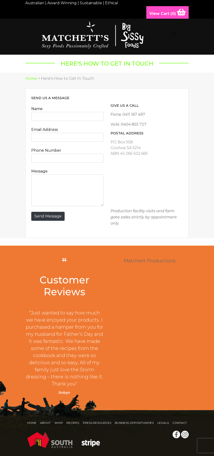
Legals (163, 423)
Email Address (44, 129)
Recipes (73, 423)
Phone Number (46, 150)
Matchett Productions (150, 261)
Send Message (48, 216)
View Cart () (167, 12)
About (45, 423)
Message (39, 171)
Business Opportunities (134, 423)
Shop (58, 423)
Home (31, 78)
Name (37, 108)
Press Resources (97, 423)
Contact (179, 423)
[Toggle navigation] (174, 35)
